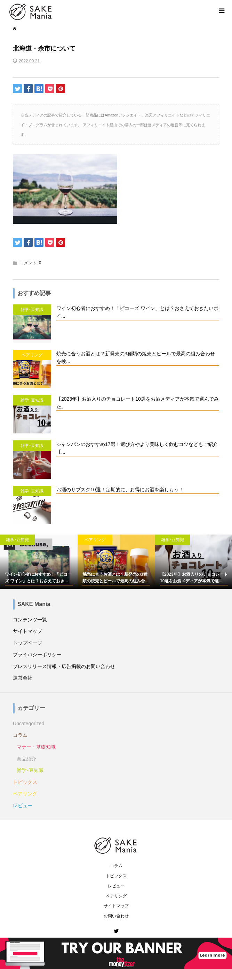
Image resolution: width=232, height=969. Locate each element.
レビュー (22, 805)
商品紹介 (26, 759)
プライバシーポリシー (37, 654)
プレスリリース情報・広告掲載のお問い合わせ (64, 666)
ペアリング (25, 793)
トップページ (27, 643)
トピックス (25, 782)
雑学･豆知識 (30, 770)
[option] (39, 562)
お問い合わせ (116, 916)
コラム (20, 735)
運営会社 (22, 678)
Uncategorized (28, 723)
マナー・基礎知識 (36, 747)
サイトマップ (27, 631)
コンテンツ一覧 (30, 619)
